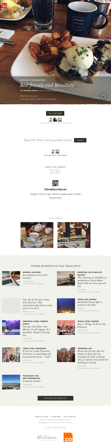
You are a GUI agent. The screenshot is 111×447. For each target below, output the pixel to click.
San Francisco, (52, 90)
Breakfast (25, 80)
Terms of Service (70, 416)
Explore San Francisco (55, 398)
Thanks (80, 140)
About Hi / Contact (42, 416)
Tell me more (55, 113)
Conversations (38, 80)
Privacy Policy (56, 416)
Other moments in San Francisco (55, 266)
